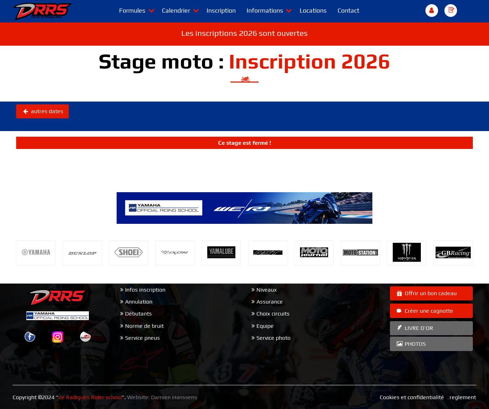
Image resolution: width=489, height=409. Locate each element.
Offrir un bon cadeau (426, 293)
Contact (348, 10)
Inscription (221, 10)
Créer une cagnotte (424, 310)
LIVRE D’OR (414, 328)
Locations (313, 10)
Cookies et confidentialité (412, 397)
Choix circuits (272, 313)
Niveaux (266, 289)
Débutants (138, 313)
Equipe (265, 326)
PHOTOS (411, 343)
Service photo (273, 338)
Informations (265, 10)
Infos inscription (145, 289)
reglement (463, 397)
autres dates (42, 111)
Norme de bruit (144, 326)
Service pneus (142, 338)
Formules (132, 10)
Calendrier (176, 10)
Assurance (269, 301)
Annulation (138, 301)
